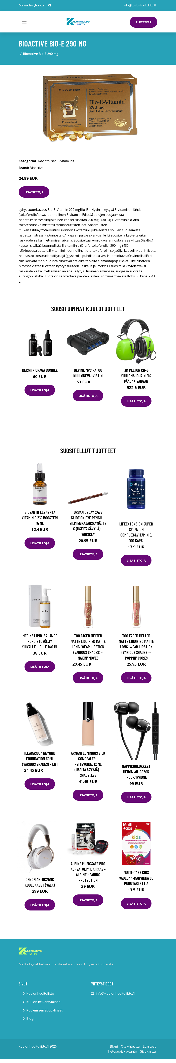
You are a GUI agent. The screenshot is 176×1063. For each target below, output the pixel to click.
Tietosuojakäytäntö (122, 1051)
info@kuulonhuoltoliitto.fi (139, 5)
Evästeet (149, 1046)
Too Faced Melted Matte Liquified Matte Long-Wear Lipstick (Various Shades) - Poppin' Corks (136, 646)
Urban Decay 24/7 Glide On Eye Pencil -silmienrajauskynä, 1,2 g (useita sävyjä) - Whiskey (88, 523)
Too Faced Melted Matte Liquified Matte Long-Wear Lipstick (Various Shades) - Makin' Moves (88, 646)
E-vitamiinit (65, 161)
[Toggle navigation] (24, 21)
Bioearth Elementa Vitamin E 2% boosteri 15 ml (40, 518)
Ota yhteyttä (130, 1046)
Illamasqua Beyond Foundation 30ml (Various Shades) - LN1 (39, 759)
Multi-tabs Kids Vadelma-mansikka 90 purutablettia (136, 878)
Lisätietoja (34, 192)
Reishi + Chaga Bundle (40, 370)
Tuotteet (143, 22)
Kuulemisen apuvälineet (44, 1010)
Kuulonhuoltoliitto (40, 993)
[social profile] (50, 5)
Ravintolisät (47, 161)
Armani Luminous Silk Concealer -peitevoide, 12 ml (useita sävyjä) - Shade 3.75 (88, 764)
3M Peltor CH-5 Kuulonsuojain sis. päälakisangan (136, 376)
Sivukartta (148, 1051)
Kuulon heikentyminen (43, 1002)
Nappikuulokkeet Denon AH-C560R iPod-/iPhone (136, 772)
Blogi (30, 1018)
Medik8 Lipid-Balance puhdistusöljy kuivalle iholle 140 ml (40, 641)
